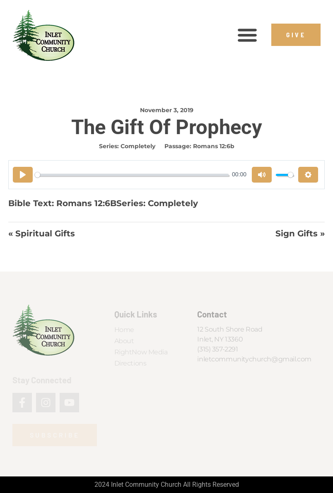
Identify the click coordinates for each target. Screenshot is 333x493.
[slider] (132, 175)
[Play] (23, 175)
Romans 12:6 (83, 203)
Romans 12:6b (213, 146)
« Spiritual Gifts (41, 233)
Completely (138, 146)
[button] (247, 35)
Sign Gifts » (300, 233)
